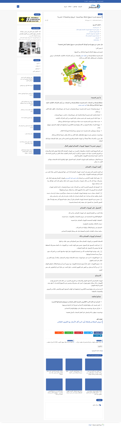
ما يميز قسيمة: (96, 27)
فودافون (75, 6)
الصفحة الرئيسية (100, 1)
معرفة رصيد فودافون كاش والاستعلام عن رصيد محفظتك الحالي (26, 103)
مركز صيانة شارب (29, 133)
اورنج (65, 6)
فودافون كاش (36, 71)
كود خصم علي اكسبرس (72, 178)
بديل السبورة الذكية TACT (27, 117)
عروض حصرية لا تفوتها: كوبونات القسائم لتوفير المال (87, 29)
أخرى (100, 14)
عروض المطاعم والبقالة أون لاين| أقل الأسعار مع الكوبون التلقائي (79, 322)
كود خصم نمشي (82, 105)
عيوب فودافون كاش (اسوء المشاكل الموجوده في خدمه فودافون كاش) (26, 79)
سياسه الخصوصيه (92, 1)
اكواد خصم (83, 55)
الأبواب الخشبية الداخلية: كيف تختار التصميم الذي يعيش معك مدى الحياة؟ (55, 373)
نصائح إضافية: (96, 40)
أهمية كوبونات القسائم (94, 31)
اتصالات (69, 6)
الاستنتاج (97, 37)
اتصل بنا (86, 1)
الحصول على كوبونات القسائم (92, 33)
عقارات (37, 66)
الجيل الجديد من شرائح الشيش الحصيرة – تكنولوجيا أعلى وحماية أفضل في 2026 (55, 393)
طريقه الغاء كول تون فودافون (26, 85)
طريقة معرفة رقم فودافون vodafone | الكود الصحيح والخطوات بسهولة (27, 151)
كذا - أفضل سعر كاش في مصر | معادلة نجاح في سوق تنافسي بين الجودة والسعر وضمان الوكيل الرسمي (30, 33)
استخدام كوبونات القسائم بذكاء (92, 35)
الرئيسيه (80, 6)
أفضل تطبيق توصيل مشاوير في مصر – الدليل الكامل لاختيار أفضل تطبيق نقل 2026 (94, 393)
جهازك (90, 424)
